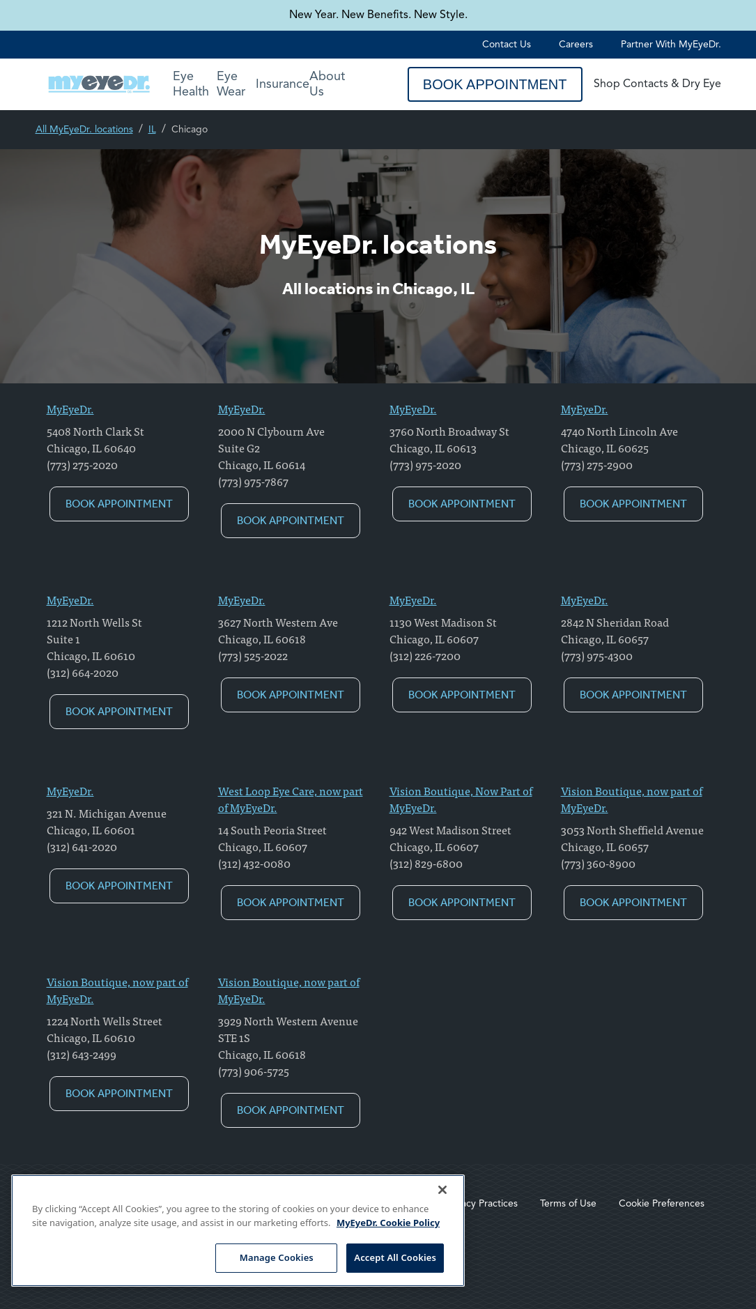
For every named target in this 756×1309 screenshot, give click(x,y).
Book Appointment (495, 84)
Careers (576, 44)
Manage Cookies (277, 1257)
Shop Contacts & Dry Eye (657, 84)
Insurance (282, 84)
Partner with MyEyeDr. (671, 44)
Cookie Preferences (661, 1204)
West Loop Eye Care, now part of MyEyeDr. (290, 798)
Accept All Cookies (395, 1257)
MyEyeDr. (70, 408)
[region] (238, 1230)
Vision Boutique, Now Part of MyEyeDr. (460, 798)
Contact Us (506, 44)
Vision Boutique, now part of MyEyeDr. (631, 798)
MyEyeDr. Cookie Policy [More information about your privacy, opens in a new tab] (388, 1222)
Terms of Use (568, 1204)
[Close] (442, 1189)
